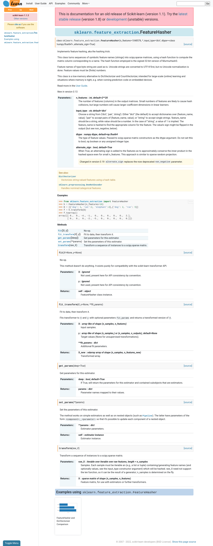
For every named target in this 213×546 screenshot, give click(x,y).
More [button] (85, 3)
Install (29, 3)
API (51, 3)
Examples (60, 3)
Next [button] (31, 10)
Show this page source (184, 541)
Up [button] (21, 10)
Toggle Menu (11, 543)
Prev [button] (10, 10)
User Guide (40, 3)
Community (74, 3)
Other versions (21, 18)
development (116, 19)
